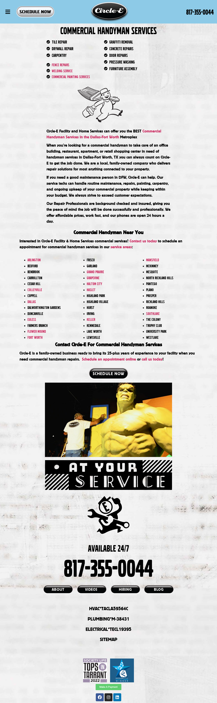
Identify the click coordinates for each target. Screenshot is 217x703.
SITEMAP (108, 639)
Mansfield (152, 260)
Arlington (34, 260)
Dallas (31, 302)
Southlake (153, 313)
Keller (91, 319)
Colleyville (34, 290)
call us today (152, 359)
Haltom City (95, 284)
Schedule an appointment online (109, 359)
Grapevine (93, 278)
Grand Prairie (95, 272)
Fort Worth (35, 337)
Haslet (91, 290)
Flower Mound (36, 331)
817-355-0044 (200, 12)
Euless (31, 319)
